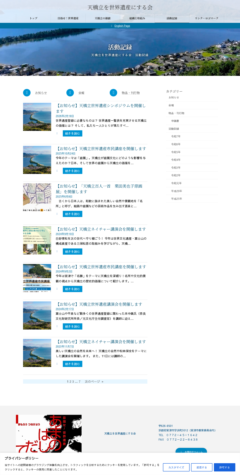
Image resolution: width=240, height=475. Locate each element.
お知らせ (41, 93)
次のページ (94, 381)
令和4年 (176, 160)
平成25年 (176, 199)
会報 (81, 93)
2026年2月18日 (65, 116)
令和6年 (176, 144)
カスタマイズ (176, 467)
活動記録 (174, 128)
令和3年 (176, 167)
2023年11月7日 (65, 346)
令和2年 (176, 175)
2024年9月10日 (65, 234)
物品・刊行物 (131, 93)
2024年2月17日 (65, 309)
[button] (191, 452)
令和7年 (176, 136)
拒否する (201, 467)
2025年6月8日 (64, 196)
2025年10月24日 (66, 153)
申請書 (175, 121)
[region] (120, 464)
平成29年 (176, 191)
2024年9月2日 (64, 271)
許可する (224, 467)
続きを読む (73, 133)
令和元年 (176, 183)
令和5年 (176, 152)
